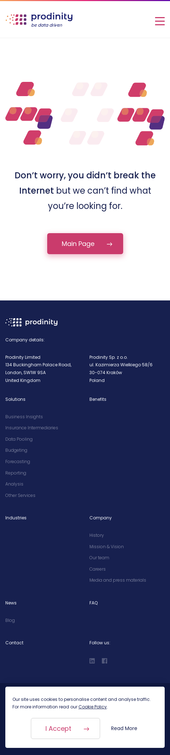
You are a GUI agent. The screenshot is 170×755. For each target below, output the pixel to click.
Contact (14, 643)
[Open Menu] (160, 19)
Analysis (14, 484)
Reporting (15, 473)
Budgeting (16, 450)
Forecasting (17, 461)
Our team (99, 558)
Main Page (78, 243)
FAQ (93, 603)
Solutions (15, 399)
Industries (16, 518)
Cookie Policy (92, 707)
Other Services (20, 495)
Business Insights (24, 417)
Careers (97, 569)
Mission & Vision (106, 547)
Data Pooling (19, 439)
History (96, 535)
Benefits (97, 399)
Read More (126, 728)
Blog (10, 620)
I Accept (57, 728)
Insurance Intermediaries (31, 428)
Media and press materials (117, 580)
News (11, 603)
